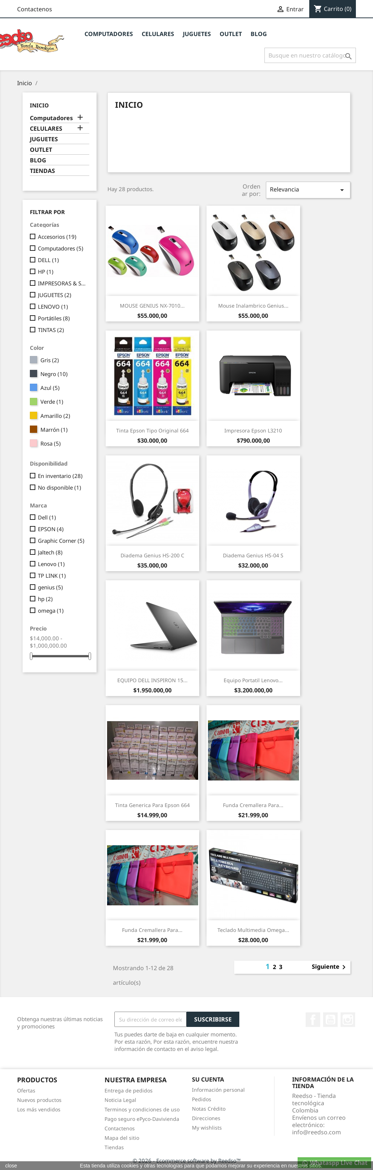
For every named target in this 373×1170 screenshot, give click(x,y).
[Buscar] (310, 55)
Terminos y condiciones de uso (142, 1109)
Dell (47, 517)
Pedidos (201, 1099)
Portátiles (54, 318)
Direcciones (206, 1118)
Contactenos (34, 9)
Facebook (313, 1019)
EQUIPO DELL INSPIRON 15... (152, 680)
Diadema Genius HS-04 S (253, 555)
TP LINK (52, 575)
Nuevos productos (39, 1099)
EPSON (51, 529)
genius (50, 587)
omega (51, 610)
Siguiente (330, 967)
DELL (48, 260)
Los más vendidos (38, 1109)
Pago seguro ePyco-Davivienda (142, 1118)
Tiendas (114, 1147)
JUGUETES (197, 34)
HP (46, 271)
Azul (50, 387)
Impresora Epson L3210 (253, 430)
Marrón (54, 429)
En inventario (60, 475)
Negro (54, 374)
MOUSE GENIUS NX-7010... (152, 305)
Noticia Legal (120, 1099)
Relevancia (308, 189)
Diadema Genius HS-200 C (152, 555)
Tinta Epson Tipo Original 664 (152, 430)
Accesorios (57, 236)
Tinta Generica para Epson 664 (152, 805)
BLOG (259, 34)
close (11, 1166)
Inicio (39, 105)
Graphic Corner (61, 540)
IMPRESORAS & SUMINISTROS (62, 283)
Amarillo (55, 415)
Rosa (50, 443)
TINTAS (51, 329)
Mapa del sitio (122, 1137)
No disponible (59, 487)
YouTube (330, 1019)
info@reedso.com (316, 1132)
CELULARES (158, 34)
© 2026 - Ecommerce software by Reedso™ (187, 1160)
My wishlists (207, 1127)
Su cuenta (208, 1079)
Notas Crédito (208, 1108)
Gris (49, 360)
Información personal (218, 1089)
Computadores (109, 34)
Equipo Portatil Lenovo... (253, 680)
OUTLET (231, 34)
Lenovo (51, 564)
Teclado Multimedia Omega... (253, 929)
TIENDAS (42, 171)
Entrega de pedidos (129, 1090)
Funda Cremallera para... (253, 805)
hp (45, 598)
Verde (51, 401)
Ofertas (26, 1090)
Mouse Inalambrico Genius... (253, 305)
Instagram (348, 1019)
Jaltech (50, 552)
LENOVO (53, 306)
